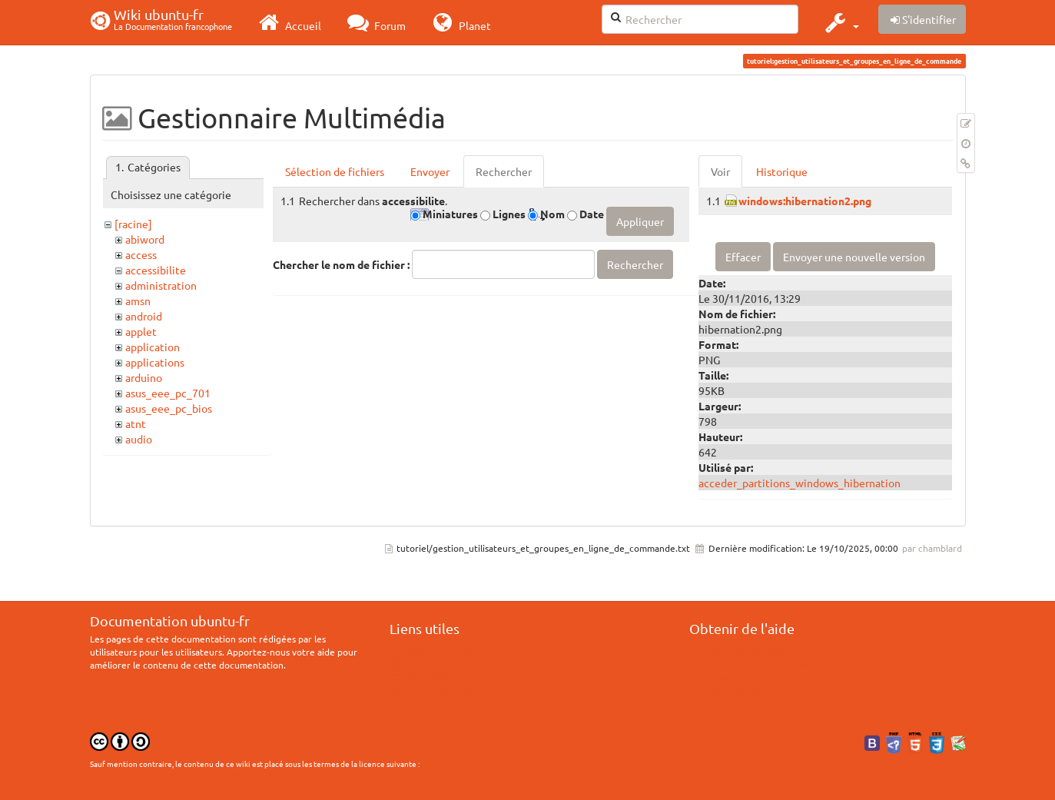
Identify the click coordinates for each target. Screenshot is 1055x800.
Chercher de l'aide (736, 650)
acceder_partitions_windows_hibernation (799, 483)
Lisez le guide (726, 689)
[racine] (133, 224)
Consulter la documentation (756, 663)
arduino (143, 377)
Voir (720, 171)
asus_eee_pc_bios (168, 408)
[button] (840, 22)
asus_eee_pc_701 (168, 393)
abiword (144, 239)
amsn (138, 300)
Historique (782, 171)
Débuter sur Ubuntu (441, 650)
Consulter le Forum (738, 676)
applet (141, 331)
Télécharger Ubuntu (441, 689)
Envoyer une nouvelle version (854, 257)
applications (154, 362)
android (143, 316)
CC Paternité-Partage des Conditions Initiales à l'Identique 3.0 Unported (216, 774)
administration (161, 285)
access (141, 254)
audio (138, 439)
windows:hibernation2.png (804, 200)
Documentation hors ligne (453, 676)
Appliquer (640, 221)
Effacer (743, 257)
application (152, 347)
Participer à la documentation (461, 663)
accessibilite (155, 270)
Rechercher (504, 171)
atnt (135, 423)
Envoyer (430, 171)
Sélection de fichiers (334, 171)
